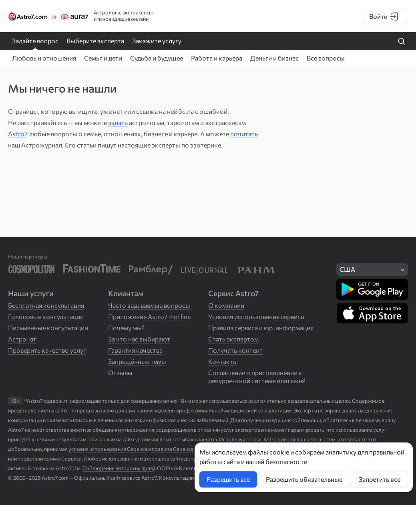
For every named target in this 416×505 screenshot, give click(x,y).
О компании (226, 305)
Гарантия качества (135, 350)
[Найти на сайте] (401, 41)
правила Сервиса (172, 449)
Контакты (223, 361)
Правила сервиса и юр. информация (261, 327)
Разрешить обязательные (304, 479)
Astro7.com (55, 478)
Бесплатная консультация (46, 305)
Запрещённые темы (137, 361)
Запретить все (379, 479)
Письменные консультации (48, 327)
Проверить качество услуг (47, 350)
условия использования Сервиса (107, 449)
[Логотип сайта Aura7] (72, 16)
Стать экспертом (233, 339)
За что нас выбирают (139, 339)
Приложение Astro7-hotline (149, 316)
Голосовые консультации (46, 316)
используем (229, 452)
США (347, 269)
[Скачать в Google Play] (372, 289)
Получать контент (235, 350)
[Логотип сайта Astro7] (28, 16)
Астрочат (22, 339)
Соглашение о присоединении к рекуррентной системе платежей (256, 376)
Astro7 (18, 133)
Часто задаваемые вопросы (149, 305)
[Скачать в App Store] (372, 313)
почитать (244, 133)
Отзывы (120, 372)
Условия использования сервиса (256, 316)
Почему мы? (126, 327)
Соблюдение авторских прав (117, 468)
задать (118, 122)
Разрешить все (228, 479)
